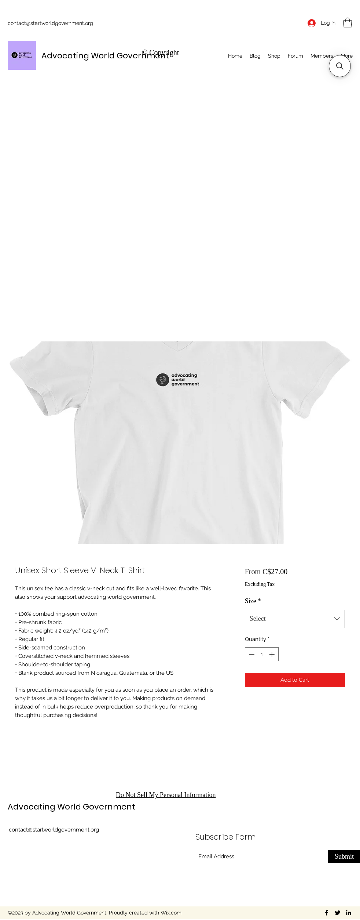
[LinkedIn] (348, 912)
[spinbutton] (262, 654)
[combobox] (295, 619)
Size (253, 601)
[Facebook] (326, 912)
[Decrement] (251, 654)
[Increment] (273, 654)
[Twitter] (337, 912)
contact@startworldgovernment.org (50, 23)
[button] (347, 23)
